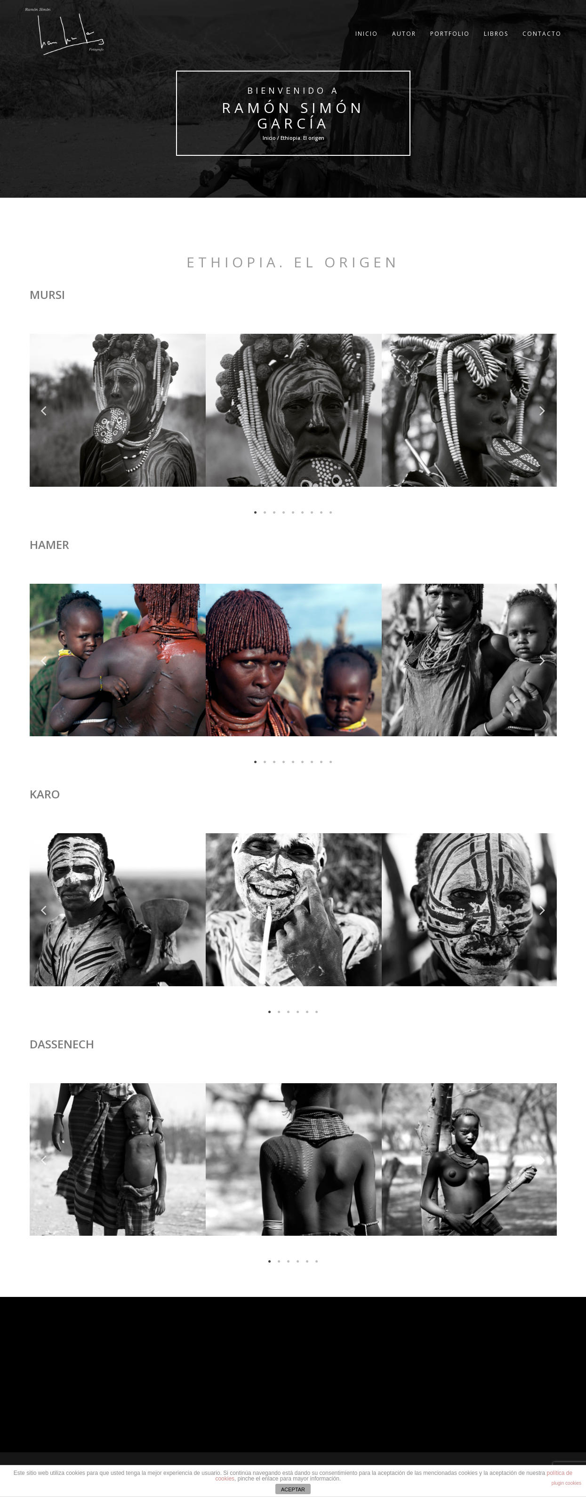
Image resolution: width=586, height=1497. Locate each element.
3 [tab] (274, 512)
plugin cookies (566, 1483)
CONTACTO (542, 40)
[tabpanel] (118, 410)
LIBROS (496, 40)
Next (542, 410)
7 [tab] (312, 512)
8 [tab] (321, 512)
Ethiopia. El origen (293, 262)
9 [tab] (331, 512)
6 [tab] (302, 512)
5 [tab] (293, 512)
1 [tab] (255, 512)
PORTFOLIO (450, 40)
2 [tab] (265, 512)
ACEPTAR (293, 1489)
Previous (43, 410)
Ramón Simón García (293, 115)
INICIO (366, 40)
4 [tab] (284, 512)
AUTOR (404, 40)
